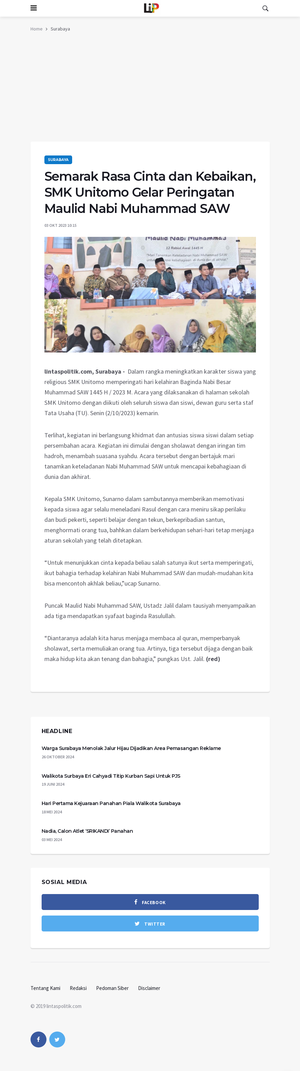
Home (37, 29)
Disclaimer (149, 988)
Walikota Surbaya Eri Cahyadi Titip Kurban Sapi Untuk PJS (111, 776)
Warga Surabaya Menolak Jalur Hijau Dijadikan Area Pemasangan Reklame (131, 748)
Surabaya (58, 160)
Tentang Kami (45, 988)
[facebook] (150, 902)
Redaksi (78, 988)
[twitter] (150, 923)
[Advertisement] (150, 89)
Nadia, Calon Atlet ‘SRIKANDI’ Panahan (87, 831)
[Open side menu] (34, 8)
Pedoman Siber (112, 988)
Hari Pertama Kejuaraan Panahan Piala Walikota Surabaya (111, 803)
